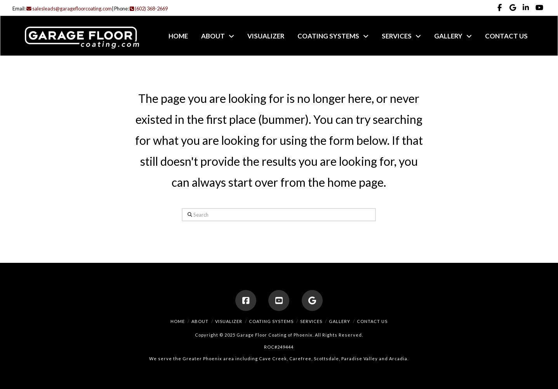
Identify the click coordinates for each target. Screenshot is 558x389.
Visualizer (228, 321)
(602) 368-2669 (149, 8)
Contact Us (372, 321)
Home (177, 321)
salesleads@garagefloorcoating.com (69, 8)
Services (311, 321)
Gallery (339, 321)
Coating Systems (271, 321)
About (200, 321)
